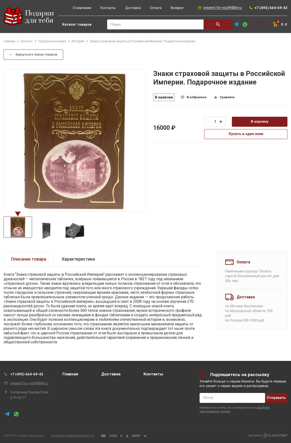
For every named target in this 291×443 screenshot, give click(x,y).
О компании (82, 8)
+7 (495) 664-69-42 (26, 374)
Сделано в (267, 435)
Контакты (108, 8)
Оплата (156, 8)
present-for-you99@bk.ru (29, 383)
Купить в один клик (246, 134)
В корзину (259, 121)
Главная (70, 374)
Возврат (177, 8)
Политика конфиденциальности (72, 435)
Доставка (133, 8)
